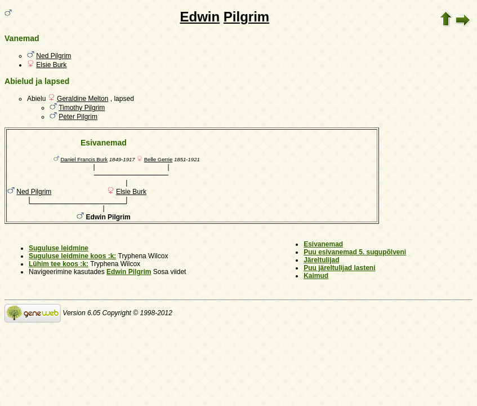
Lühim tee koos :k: (58, 264)
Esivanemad (323, 244)
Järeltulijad (321, 260)
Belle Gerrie (158, 159)
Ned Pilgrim (53, 56)
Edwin (200, 16)
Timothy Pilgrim (82, 108)
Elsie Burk (51, 65)
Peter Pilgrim (78, 117)
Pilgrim (246, 16)
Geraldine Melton (82, 99)
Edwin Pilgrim (128, 272)
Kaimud (316, 276)
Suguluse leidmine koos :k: (72, 256)
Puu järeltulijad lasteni (339, 268)
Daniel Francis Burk (84, 159)
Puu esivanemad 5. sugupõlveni (355, 252)
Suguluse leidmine (58, 248)
